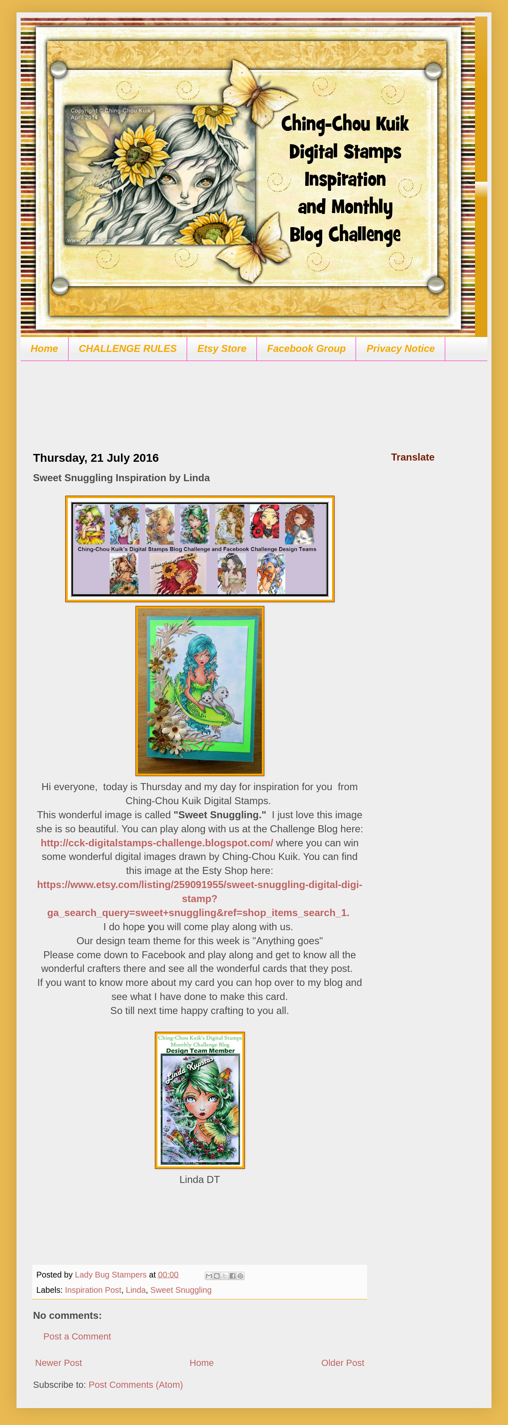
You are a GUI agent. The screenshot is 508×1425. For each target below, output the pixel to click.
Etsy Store (222, 348)
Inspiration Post (93, 1289)
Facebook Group (306, 348)
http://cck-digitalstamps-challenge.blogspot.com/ (156, 842)
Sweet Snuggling (180, 1289)
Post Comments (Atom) (136, 1385)
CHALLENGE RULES (128, 348)
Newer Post (58, 1363)
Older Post (342, 1363)
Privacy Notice (400, 348)
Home (44, 348)
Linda (136, 1289)
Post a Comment (77, 1336)
